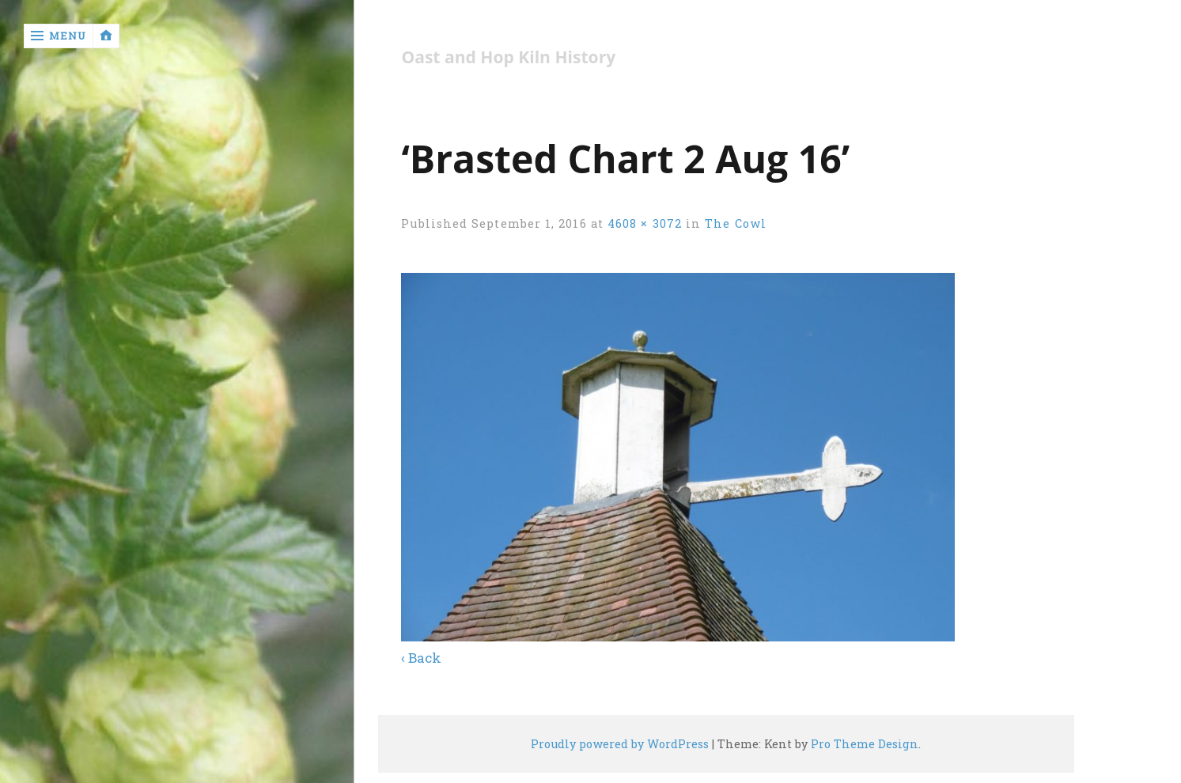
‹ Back (421, 658)
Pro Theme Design (864, 743)
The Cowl (736, 223)
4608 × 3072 (645, 223)
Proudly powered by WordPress (620, 743)
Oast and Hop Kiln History (508, 57)
